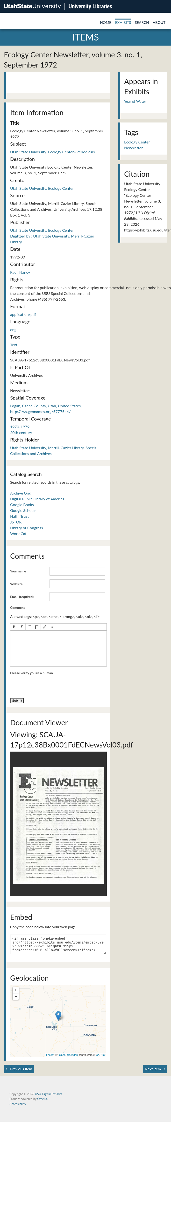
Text (13, 344)
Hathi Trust (19, 516)
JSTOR (15, 522)
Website (16, 584)
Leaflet (50, 1057)
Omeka (42, 1102)
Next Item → (155, 1072)
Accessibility (17, 1107)
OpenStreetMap (68, 1057)
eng (13, 329)
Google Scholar (23, 510)
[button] (14, 627)
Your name (18, 571)
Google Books (22, 504)
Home (105, 22)
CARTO (100, 1057)
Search (142, 22)
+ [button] (15, 993)
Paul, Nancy (20, 272)
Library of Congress (26, 527)
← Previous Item (19, 1072)
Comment (17, 607)
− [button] (15, 999)
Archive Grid (20, 493)
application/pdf (23, 314)
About (159, 22)
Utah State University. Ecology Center (42, 188)
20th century (21, 432)
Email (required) (22, 597)
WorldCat (18, 533)
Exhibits (123, 22)
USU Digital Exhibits (48, 1097)
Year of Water (135, 101)
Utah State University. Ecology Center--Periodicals (52, 151)
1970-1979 (19, 426)
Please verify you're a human (31, 673)
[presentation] (14, 627)
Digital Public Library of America (37, 498)
